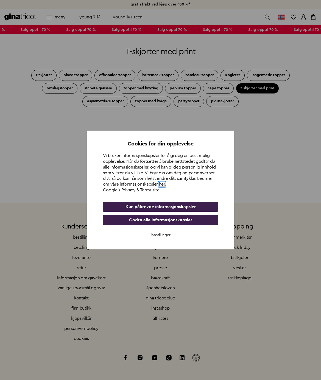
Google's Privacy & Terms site (131, 190)
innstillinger (161, 235)
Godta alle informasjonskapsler (160, 220)
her (162, 184)
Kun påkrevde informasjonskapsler (160, 207)
